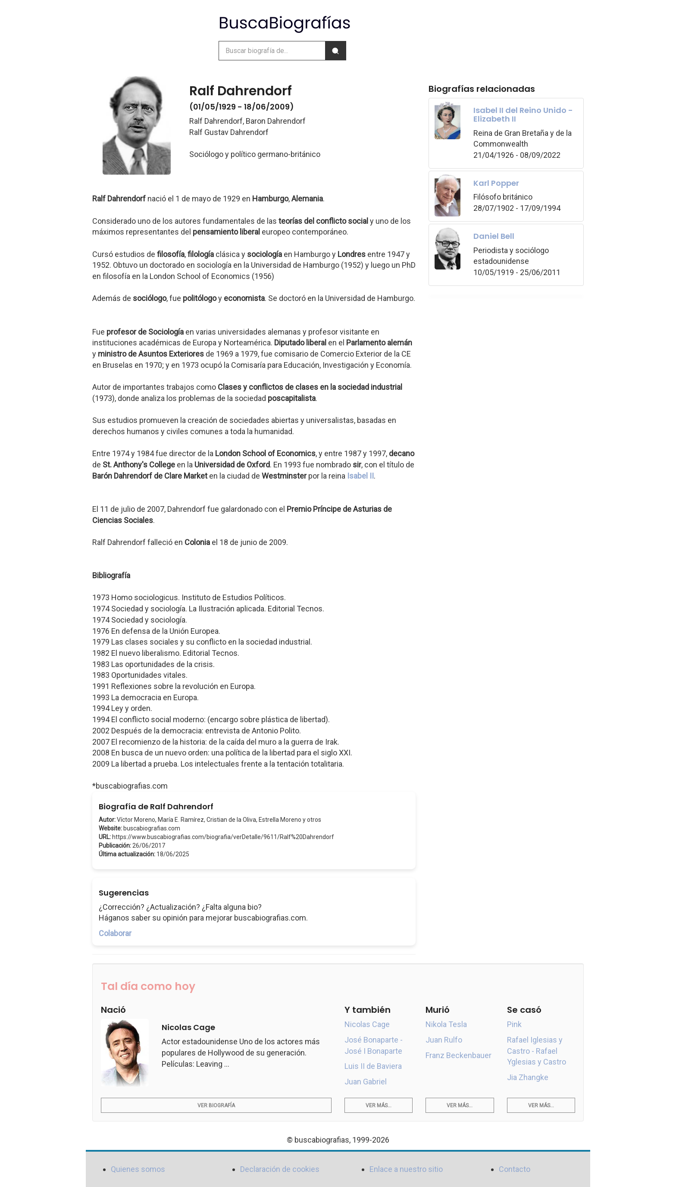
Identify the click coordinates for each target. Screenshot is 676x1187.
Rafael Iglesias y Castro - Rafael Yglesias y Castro (536, 1050)
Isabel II (360, 475)
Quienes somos (138, 1169)
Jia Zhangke (527, 1077)
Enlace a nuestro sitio (406, 1169)
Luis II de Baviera (373, 1066)
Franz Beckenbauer (458, 1055)
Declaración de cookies (279, 1169)
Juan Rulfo (444, 1039)
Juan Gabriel (365, 1081)
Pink (514, 1024)
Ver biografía (216, 1105)
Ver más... (378, 1105)
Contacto (514, 1169)
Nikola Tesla (446, 1024)
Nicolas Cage (367, 1024)
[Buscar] (335, 50)
